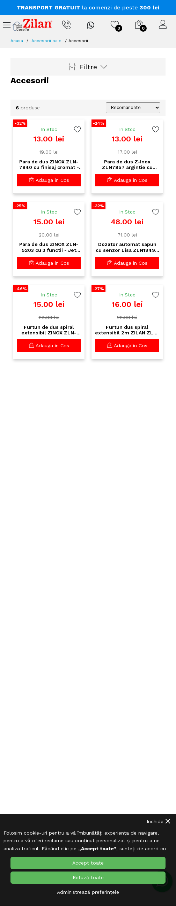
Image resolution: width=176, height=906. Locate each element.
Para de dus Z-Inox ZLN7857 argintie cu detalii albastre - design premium (127, 165)
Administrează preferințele (88, 892)
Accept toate (88, 863)
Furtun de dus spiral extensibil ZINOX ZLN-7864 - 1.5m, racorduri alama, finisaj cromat (48, 330)
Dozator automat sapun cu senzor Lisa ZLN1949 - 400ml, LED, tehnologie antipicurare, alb (127, 247)
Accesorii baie (46, 40)
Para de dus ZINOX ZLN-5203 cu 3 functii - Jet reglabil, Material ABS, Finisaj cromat (49, 247)
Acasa (16, 40)
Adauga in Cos (49, 180)
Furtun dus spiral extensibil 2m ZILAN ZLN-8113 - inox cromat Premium (127, 330)
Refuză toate (88, 877)
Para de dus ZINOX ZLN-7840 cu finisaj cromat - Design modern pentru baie (49, 165)
